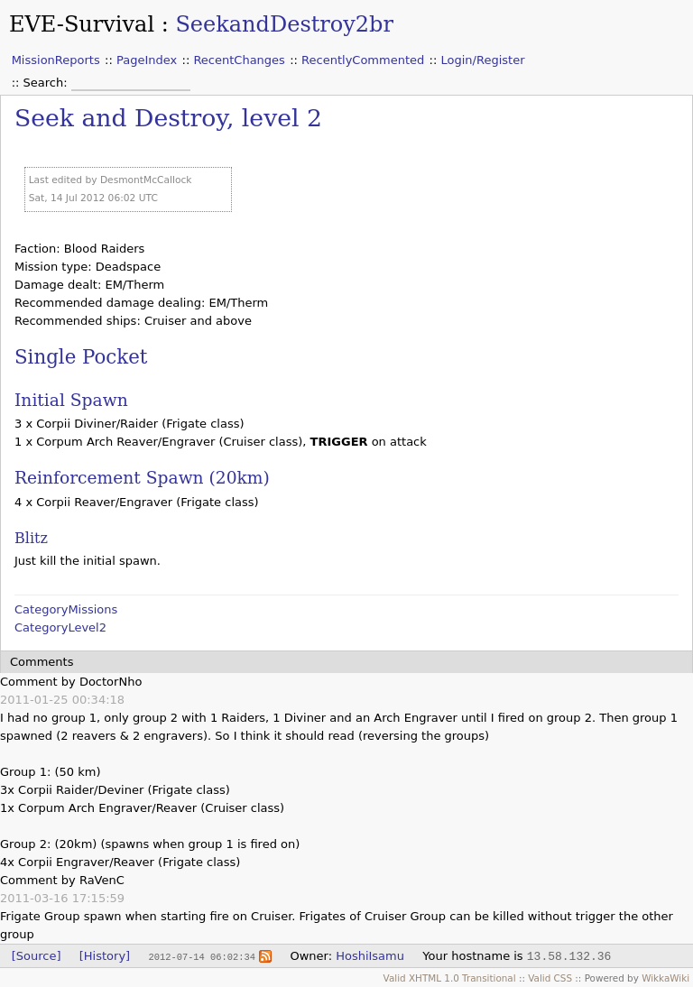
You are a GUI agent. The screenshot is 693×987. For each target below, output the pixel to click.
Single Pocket (80, 357)
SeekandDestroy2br (284, 24)
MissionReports (56, 60)
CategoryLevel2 (60, 627)
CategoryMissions (65, 609)
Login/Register (483, 60)
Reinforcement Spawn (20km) (142, 477)
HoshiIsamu (370, 956)
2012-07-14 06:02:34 (201, 956)
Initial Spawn (71, 400)
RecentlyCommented (362, 60)
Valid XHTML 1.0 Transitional (449, 978)
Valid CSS (550, 978)
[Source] (36, 956)
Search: (47, 82)
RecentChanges (238, 60)
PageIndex (146, 60)
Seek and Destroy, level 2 (168, 118)
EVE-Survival (81, 24)
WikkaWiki (665, 978)
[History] (104, 956)
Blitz (31, 538)
